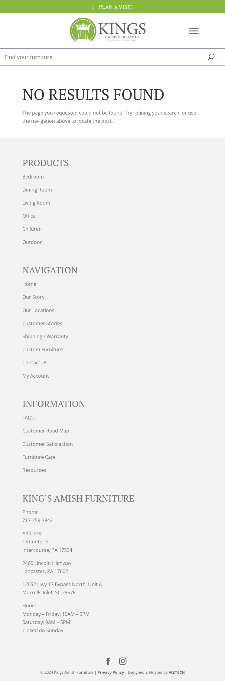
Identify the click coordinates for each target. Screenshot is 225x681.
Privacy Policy (110, 672)
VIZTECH (177, 672)
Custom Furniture (42, 349)
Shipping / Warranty (45, 336)
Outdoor (32, 242)
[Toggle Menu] (194, 31)
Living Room (36, 202)
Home (29, 284)
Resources (34, 470)
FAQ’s (28, 417)
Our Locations (38, 310)
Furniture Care (39, 457)
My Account (35, 375)
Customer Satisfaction (47, 444)
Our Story (33, 297)
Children (32, 228)
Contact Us (34, 362)
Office (29, 215)
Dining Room (37, 189)
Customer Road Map (45, 430)
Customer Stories (42, 323)
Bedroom (33, 176)
